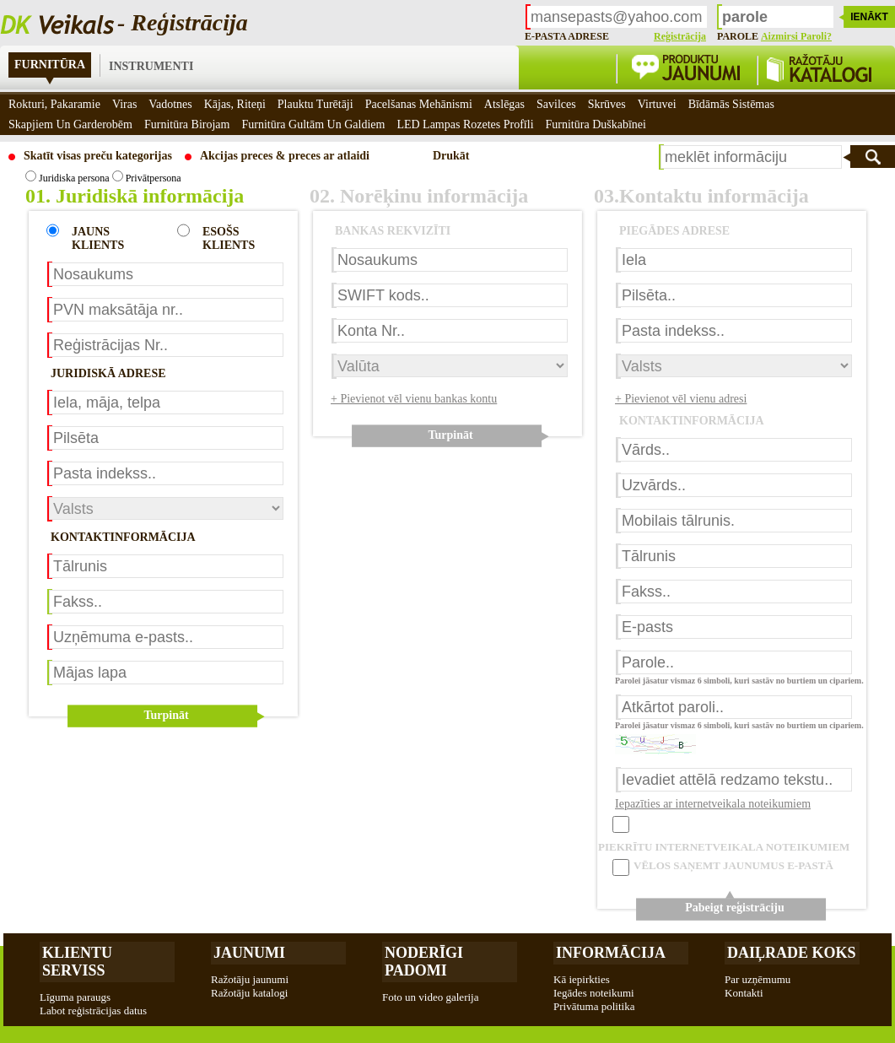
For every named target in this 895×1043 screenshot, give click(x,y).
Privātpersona (146, 178)
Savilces (556, 104)
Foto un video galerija (430, 997)
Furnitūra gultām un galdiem (313, 124)
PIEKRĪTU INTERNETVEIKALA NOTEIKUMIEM (723, 846)
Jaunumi (249, 952)
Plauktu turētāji (315, 104)
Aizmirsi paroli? (796, 36)
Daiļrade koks (791, 952)
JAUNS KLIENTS (98, 238)
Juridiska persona (67, 178)
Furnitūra (49, 64)
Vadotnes (169, 104)
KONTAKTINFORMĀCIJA (123, 537)
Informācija (611, 952)
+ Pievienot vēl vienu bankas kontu (414, 398)
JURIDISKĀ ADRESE (108, 373)
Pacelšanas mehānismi (418, 104)
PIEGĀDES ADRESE (674, 230)
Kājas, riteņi (235, 104)
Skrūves (607, 104)
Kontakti (744, 992)
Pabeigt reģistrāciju (734, 907)
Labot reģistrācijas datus (93, 1010)
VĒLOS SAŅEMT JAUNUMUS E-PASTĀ (733, 865)
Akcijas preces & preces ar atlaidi (284, 155)
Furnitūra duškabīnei (596, 124)
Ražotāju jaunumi (249, 979)
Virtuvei (657, 104)
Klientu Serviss (77, 961)
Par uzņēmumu (757, 979)
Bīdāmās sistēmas (731, 104)
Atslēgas (504, 104)
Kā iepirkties (581, 979)
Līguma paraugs (75, 997)
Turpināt (165, 715)
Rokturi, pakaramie (54, 104)
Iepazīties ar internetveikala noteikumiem (713, 803)
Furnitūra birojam (187, 124)
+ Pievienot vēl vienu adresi (681, 398)
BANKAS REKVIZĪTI (392, 230)
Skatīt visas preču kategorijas (98, 155)
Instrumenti (151, 66)
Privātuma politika (593, 1006)
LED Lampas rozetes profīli (464, 124)
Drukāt (451, 155)
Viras (124, 104)
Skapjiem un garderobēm (70, 124)
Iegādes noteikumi (593, 992)
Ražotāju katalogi (249, 992)
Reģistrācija (680, 36)
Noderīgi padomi (424, 961)
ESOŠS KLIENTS (228, 238)
